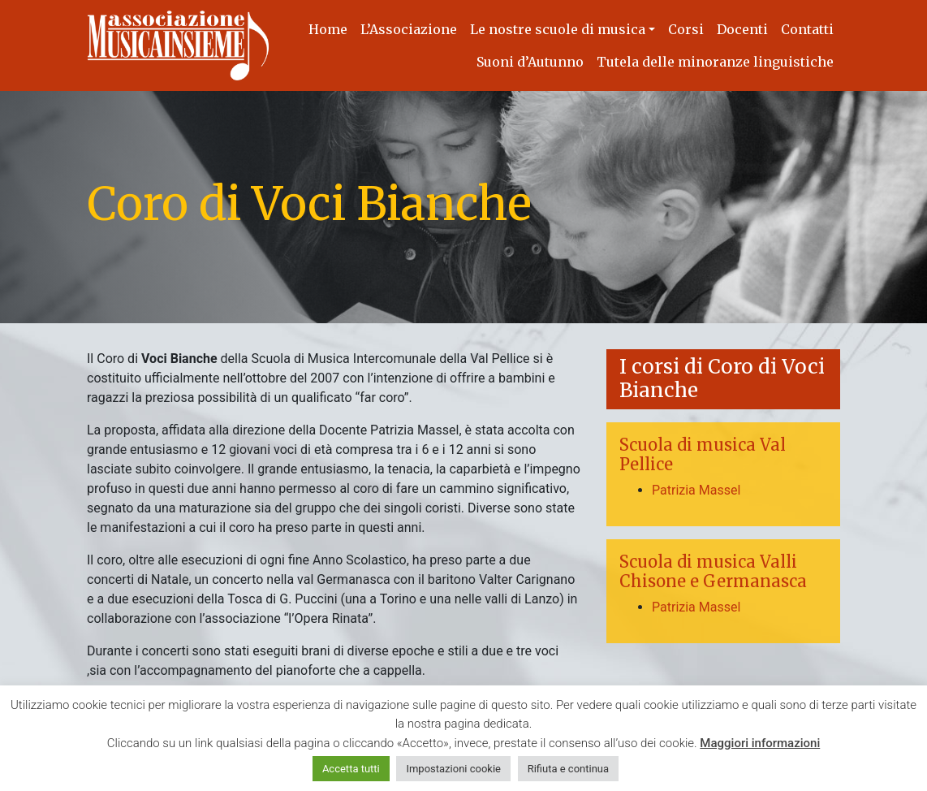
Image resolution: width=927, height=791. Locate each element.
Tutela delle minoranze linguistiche (715, 62)
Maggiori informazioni (760, 743)
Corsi (686, 29)
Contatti (807, 29)
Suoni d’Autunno (530, 62)
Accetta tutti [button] (351, 769)
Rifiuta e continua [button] (568, 769)
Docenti (742, 29)
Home (327, 29)
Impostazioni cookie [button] (453, 769)
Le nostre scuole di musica (557, 29)
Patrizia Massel (696, 490)
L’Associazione (408, 29)
